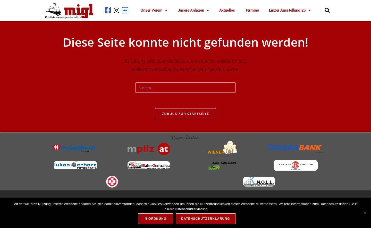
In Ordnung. (156, 219)
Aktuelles (227, 10)
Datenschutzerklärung (205, 219)
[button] (327, 10)
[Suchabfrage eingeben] (185, 87)
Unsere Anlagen (193, 10)
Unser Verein (154, 10)
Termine (252, 10)
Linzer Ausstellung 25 (290, 10)
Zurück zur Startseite (185, 113)
